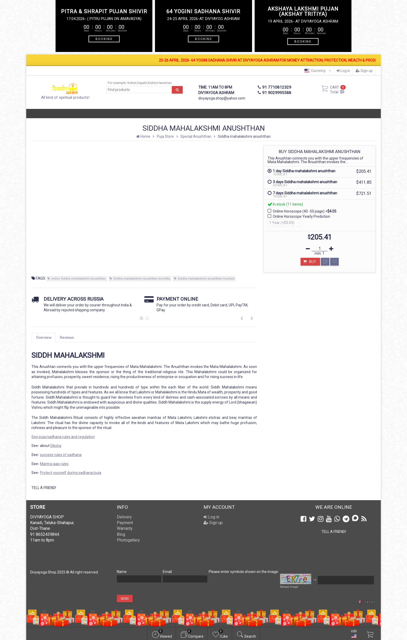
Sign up (364, 71)
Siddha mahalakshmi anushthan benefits (141, 278)
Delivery (124, 516)
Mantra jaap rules (54, 464)
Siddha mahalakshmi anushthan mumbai (206, 278)
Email (167, 572)
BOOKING (104, 39)
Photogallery (128, 540)
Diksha (55, 446)
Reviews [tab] (67, 337)
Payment (125, 522)
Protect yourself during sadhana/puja (70, 473)
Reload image (289, 587)
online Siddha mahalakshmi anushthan (78, 278)
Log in (343, 71)
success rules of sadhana (61, 455)
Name (122, 572)
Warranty (125, 528)
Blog (121, 534)
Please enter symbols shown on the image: (244, 572)
